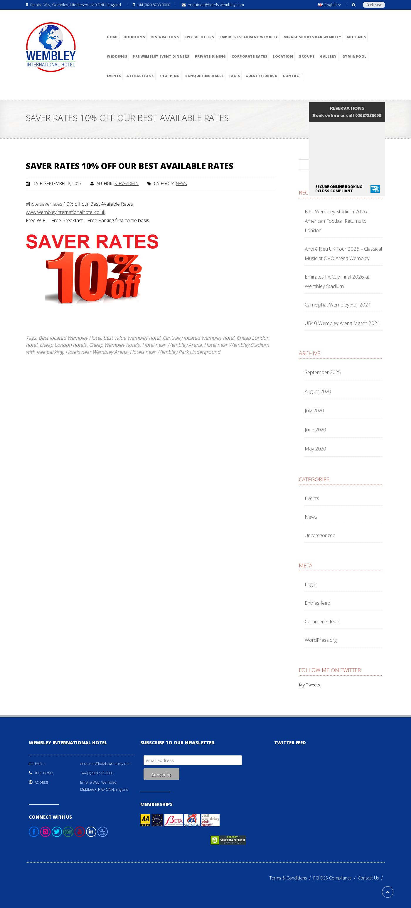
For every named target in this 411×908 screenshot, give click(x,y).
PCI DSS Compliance (335, 878)
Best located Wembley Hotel (69, 337)
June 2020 (315, 429)
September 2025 (323, 372)
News (181, 183)
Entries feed (317, 602)
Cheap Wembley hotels (114, 344)
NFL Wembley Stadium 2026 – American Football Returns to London (337, 221)
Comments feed (322, 621)
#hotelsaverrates (44, 203)
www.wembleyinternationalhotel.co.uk (65, 212)
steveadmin (126, 183)
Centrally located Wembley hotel (198, 337)
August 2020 (318, 391)
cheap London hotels (63, 344)
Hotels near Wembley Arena (96, 352)
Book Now (374, 4)
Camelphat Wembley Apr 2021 (338, 304)
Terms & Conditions (291, 878)
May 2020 (315, 448)
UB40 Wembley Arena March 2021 (342, 323)
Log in (311, 584)
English (329, 4)
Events (312, 498)
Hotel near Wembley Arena (172, 344)
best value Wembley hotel (131, 337)
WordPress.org (321, 639)
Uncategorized (320, 535)
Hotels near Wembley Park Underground (175, 352)
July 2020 (314, 410)
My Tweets (309, 685)
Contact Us (371, 878)
